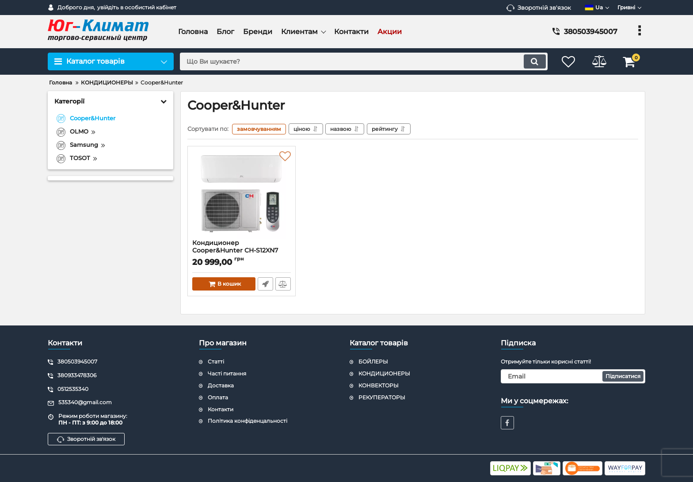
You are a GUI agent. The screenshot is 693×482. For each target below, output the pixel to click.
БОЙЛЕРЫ (373, 362)
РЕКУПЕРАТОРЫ (381, 397)
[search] (363, 61)
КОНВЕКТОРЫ (378, 385)
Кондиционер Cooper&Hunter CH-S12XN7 (235, 246)
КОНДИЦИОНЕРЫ (384, 373)
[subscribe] (573, 376)
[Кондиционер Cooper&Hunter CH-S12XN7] (241, 195)
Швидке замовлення (265, 284)
